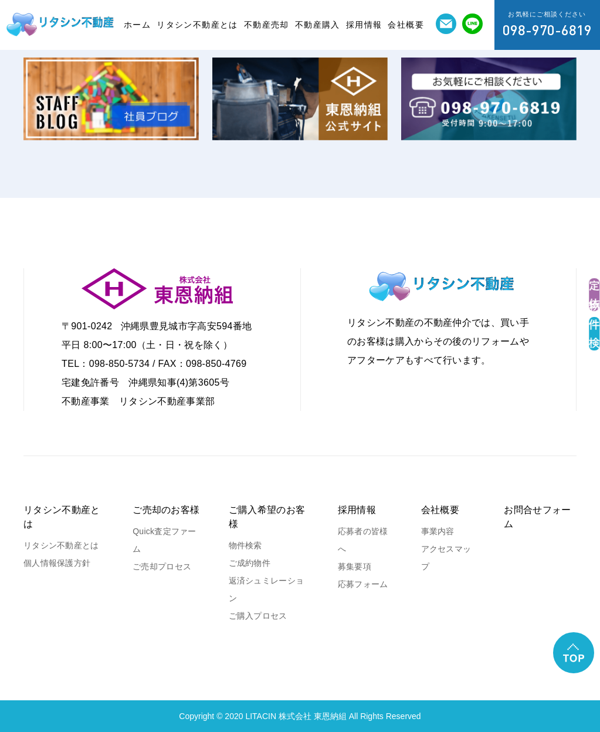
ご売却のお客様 (166, 510)
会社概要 (406, 24)
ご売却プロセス (162, 566)
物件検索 (245, 545)
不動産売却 (266, 24)
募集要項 (354, 566)
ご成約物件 (249, 563)
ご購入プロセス (258, 615)
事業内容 (438, 531)
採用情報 (364, 24)
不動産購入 (317, 24)
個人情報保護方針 (56, 563)
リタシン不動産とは (197, 24)
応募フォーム (363, 584)
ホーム (137, 24)
